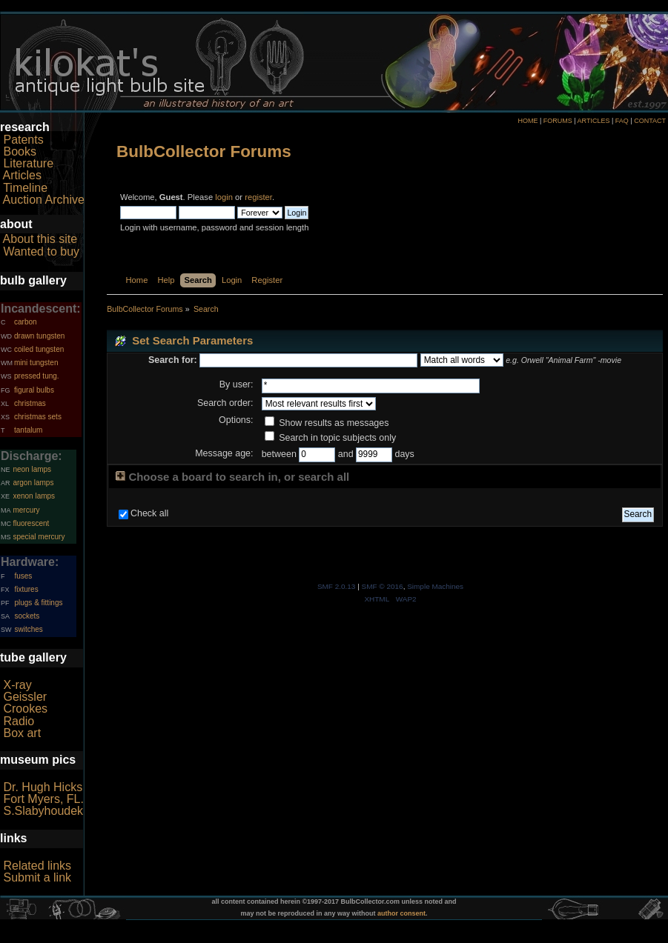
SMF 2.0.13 (336, 586)
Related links (37, 865)
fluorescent (31, 523)
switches (28, 629)
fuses (23, 576)
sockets (26, 616)
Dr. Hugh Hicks (42, 787)
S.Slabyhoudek (43, 810)
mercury (26, 510)
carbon (25, 322)
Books (19, 151)
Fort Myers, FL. (43, 799)
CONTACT (650, 120)
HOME (527, 120)
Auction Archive (44, 199)
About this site (40, 239)
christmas (30, 403)
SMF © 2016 (382, 586)
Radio (18, 721)
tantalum (28, 430)
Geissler (25, 696)
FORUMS (557, 120)
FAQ (622, 120)
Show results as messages (327, 423)
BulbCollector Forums (203, 151)
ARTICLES (594, 120)
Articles (22, 175)
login (224, 197)
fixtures (26, 589)
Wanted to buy (41, 251)
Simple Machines (435, 586)
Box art (22, 733)
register (258, 197)
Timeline (25, 187)
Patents (23, 139)
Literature (28, 163)
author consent (401, 913)
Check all (149, 513)
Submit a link (37, 877)
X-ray (17, 685)
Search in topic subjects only (331, 438)
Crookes (25, 708)
